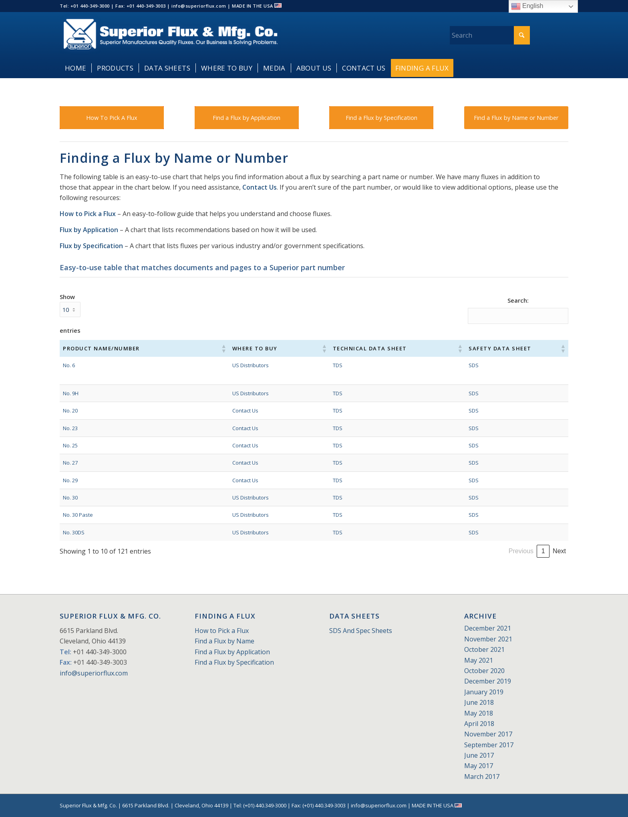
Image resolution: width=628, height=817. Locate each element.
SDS (453, 365)
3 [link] (485, 551)
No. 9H (70, 393)
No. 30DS (74, 532)
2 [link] (471, 551)
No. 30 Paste (78, 514)
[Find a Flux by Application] (247, 117)
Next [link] (559, 551)
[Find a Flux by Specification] (381, 117)
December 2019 (487, 681)
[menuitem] (75, 68)
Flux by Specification (91, 245)
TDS (310, 365)
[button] (201, 348)
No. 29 (70, 480)
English (527, 6)
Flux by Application (89, 229)
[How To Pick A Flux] (112, 117)
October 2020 (484, 670)
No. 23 (70, 428)
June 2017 (479, 755)
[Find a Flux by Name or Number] (516, 117)
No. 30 (70, 497)
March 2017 (481, 776)
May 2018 (478, 713)
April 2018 (479, 723)
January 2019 (483, 692)
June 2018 (479, 702)
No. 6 (69, 365)
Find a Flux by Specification (234, 662)
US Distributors (228, 365)
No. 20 (70, 410)
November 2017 (488, 734)
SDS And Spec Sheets (360, 630)
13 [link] (543, 551)
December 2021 (487, 628)
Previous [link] (435, 551)
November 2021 (488, 639)
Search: (518, 300)
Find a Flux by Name (224, 641)
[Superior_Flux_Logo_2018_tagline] (170, 35)
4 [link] (499, 551)
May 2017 (478, 765)
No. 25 (70, 445)
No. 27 (70, 462)
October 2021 (484, 649)
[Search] (490, 35)
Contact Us (259, 187)
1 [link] (458, 551)
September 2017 (488, 744)
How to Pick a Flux (88, 213)
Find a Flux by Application (232, 651)
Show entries (70, 313)
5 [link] (512, 551)
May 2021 (478, 660)
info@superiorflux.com (94, 673)
